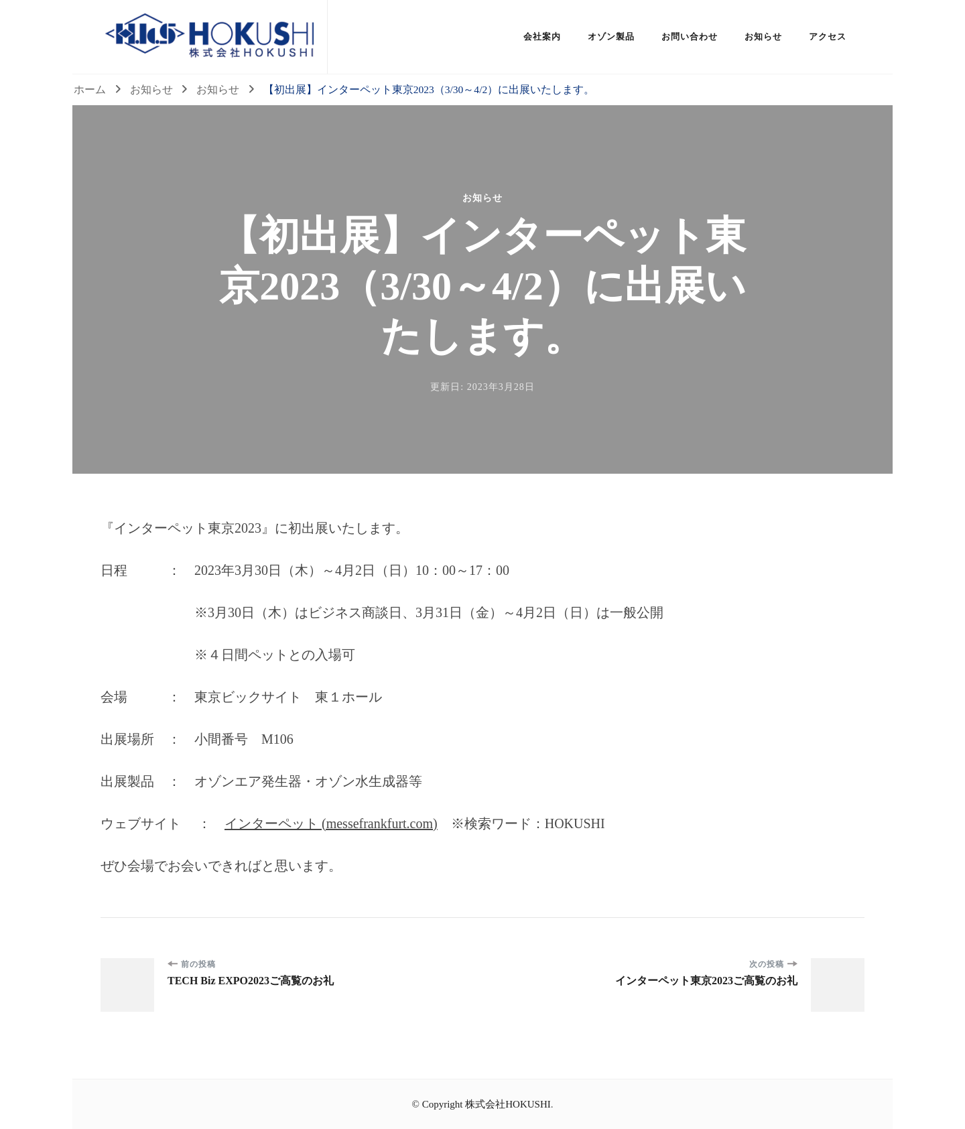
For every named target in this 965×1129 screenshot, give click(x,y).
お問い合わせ (689, 36)
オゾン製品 (611, 36)
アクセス (827, 36)
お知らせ (763, 36)
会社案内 (542, 36)
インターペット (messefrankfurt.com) (331, 823)
